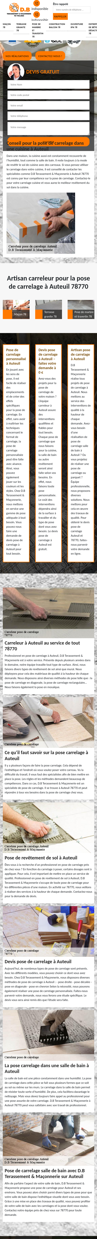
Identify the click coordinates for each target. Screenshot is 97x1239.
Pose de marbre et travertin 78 (37, 30)
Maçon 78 (7, 26)
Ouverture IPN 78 (77, 26)
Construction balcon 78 (57, 26)
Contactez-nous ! (50, 56)
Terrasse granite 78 (21, 27)
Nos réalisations (17, 56)
